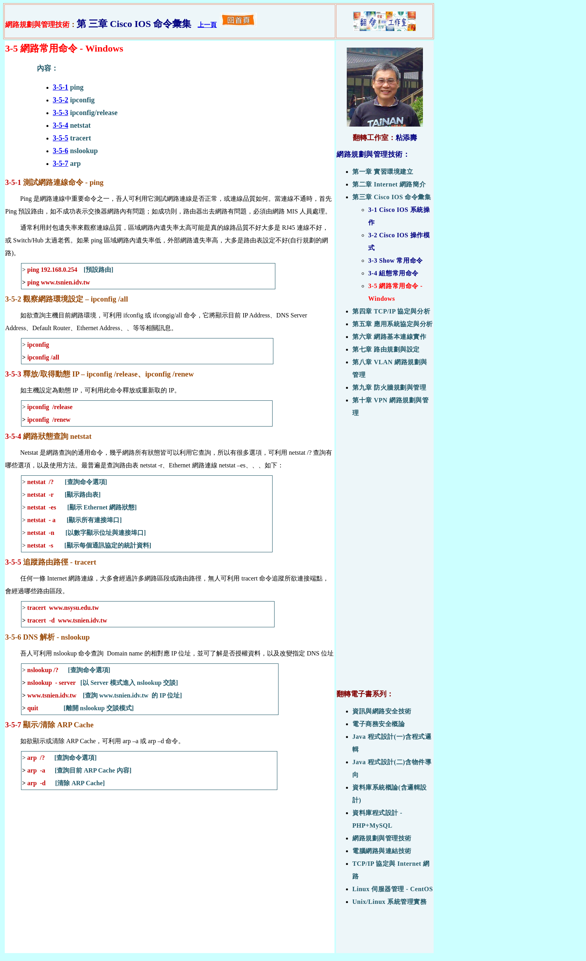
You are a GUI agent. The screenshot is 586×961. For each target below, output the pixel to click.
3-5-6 (60, 151)
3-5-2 (60, 100)
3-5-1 (60, 87)
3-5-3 (60, 113)
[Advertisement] (384, 557)
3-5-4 (60, 125)
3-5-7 (60, 163)
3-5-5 (60, 138)
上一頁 (207, 24)
